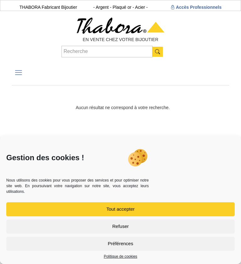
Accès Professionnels (196, 7)
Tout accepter (120, 209)
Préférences (120, 243)
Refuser (120, 226)
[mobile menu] (18, 72)
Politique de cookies (120, 256)
